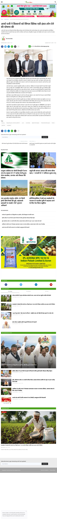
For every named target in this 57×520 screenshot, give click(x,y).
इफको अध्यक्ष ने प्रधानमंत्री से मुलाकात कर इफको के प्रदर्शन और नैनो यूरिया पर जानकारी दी (43, 144)
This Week (10, 291)
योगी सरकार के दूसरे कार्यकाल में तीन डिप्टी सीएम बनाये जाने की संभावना (14, 143)
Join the (39, 46)
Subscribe (45, 137)
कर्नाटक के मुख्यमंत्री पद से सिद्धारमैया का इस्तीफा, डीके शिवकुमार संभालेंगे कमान (18, 214)
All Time (46, 291)
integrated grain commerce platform (13, 122)
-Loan (23, 122)
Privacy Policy (52, 470)
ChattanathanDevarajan (45, 122)
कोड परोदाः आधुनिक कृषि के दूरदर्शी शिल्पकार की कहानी (24, 322)
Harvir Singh (14, 296)
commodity (28, 122)
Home (2, 19)
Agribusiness (6, 19)
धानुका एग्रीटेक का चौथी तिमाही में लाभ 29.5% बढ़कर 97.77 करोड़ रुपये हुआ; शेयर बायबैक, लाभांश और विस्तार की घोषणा (14, 174)
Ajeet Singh (14, 305)
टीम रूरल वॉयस (9, 38)
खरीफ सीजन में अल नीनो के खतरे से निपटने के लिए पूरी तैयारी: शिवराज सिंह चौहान (18, 217)
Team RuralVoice (15, 314)
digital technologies (35, 122)
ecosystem (9, 125)
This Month (28, 291)
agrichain (3, 125)
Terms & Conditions (44, 470)
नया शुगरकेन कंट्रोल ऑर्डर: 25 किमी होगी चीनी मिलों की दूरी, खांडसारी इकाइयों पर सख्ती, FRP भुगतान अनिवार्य (13, 201)
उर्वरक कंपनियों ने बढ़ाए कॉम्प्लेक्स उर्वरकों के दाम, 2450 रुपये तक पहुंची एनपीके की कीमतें (31, 295)
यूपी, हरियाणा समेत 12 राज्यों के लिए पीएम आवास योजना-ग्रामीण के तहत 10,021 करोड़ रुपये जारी (21, 221)
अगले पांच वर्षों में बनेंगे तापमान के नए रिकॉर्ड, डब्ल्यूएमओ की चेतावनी (15, 227)
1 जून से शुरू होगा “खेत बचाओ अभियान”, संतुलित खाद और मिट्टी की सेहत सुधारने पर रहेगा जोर (32, 313)
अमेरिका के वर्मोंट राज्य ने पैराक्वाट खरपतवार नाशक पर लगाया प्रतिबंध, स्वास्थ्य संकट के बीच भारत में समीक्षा (23, 224)
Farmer (53, 122)
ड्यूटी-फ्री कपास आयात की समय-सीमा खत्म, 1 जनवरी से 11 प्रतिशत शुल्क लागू (43, 171)
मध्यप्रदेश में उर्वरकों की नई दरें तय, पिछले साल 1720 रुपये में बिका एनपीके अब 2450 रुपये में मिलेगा (33, 304)
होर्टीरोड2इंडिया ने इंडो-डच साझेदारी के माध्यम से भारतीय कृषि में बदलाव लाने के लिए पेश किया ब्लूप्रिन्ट (42, 200)
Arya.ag (3, 122)
